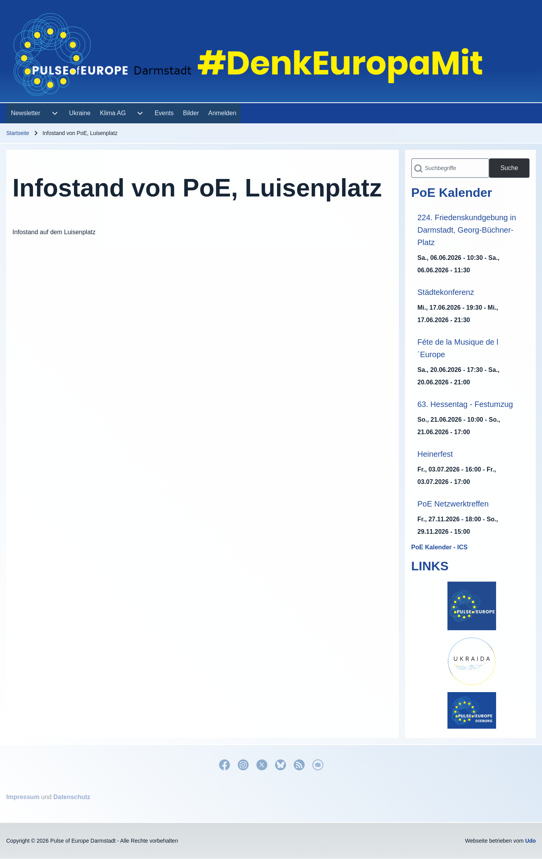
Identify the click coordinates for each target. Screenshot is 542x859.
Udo (530, 841)
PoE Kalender (451, 193)
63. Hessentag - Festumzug (465, 404)
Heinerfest (435, 454)
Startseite (17, 133)
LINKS (430, 566)
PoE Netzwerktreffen (453, 504)
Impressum (22, 797)
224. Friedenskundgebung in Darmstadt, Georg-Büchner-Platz (466, 230)
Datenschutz (71, 797)
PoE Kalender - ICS (439, 547)
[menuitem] (25, 113)
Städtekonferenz (445, 292)
